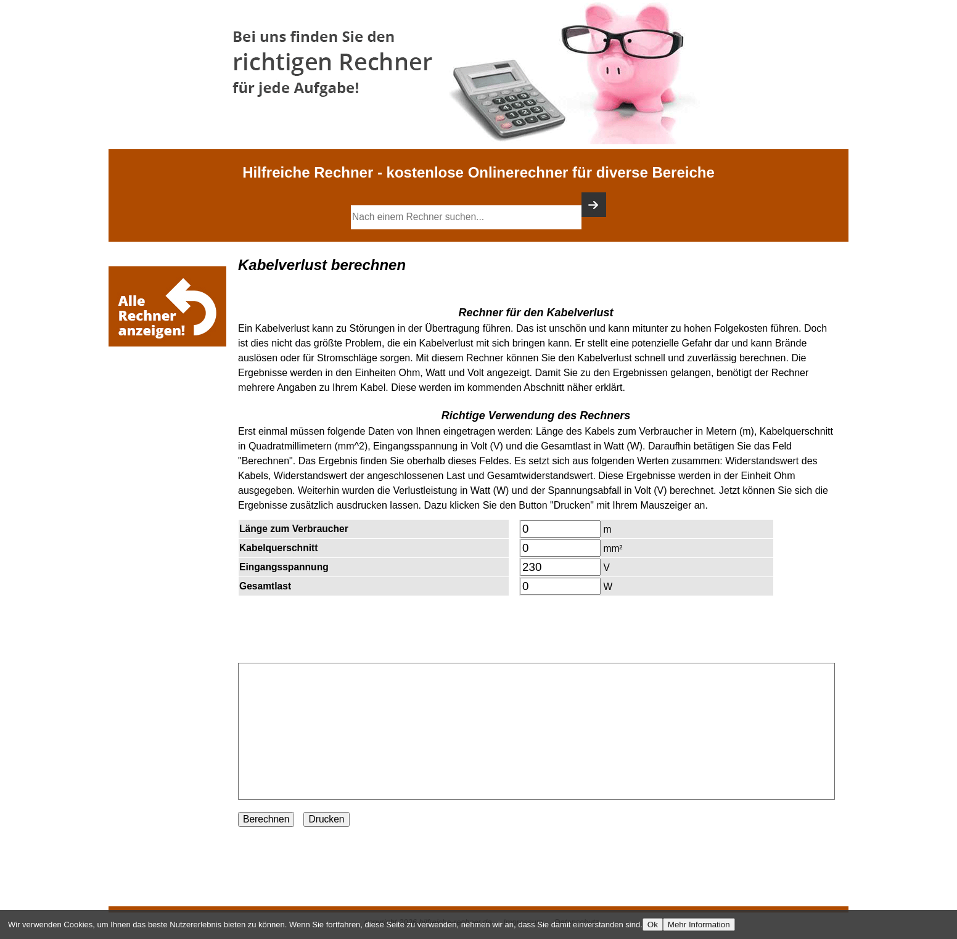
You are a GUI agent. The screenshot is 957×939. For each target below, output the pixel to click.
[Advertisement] (170, 386)
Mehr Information (699, 924)
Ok (652, 924)
